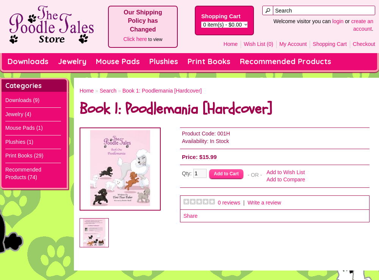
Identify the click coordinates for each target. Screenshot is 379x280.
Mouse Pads (118, 61)
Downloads (28, 61)
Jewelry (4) (18, 114)
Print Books (209, 61)
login (338, 21)
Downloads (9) (22, 100)
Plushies (163, 61)
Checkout (364, 44)
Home (231, 44)
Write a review (264, 203)
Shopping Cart (330, 44)
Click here (135, 39)
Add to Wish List (285, 172)
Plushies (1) (19, 142)
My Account (293, 44)
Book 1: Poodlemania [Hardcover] (162, 91)
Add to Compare (285, 179)
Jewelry (72, 61)
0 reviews (229, 203)
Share (190, 216)
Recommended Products (285, 61)
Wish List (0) (258, 44)
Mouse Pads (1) (24, 128)
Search (108, 91)
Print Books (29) (24, 156)
